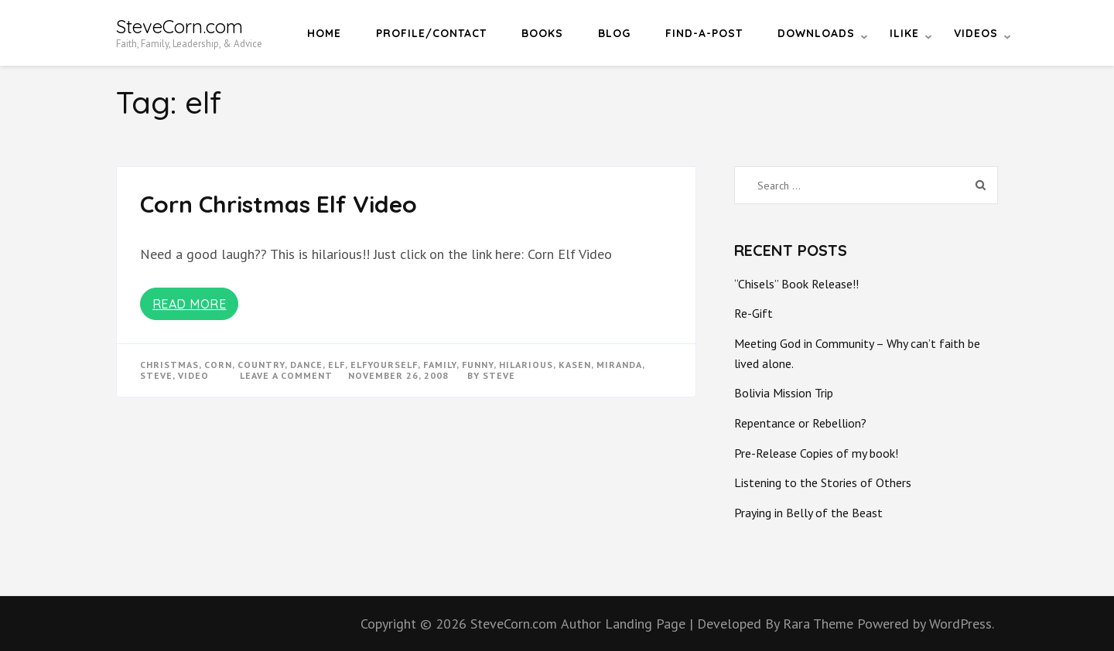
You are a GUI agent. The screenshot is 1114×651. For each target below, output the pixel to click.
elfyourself (384, 364)
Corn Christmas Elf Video (278, 204)
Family (439, 364)
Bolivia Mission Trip (783, 392)
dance (306, 364)
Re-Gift (753, 313)
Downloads (816, 33)
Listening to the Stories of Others (822, 482)
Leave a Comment (286, 375)
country (261, 364)
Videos (976, 33)
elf (336, 364)
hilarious (526, 364)
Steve (499, 375)
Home (324, 33)
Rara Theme (820, 623)
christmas (169, 364)
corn (218, 364)
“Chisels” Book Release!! (796, 283)
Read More (189, 304)
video (193, 375)
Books (542, 33)
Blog (614, 33)
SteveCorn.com (179, 26)
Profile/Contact (431, 33)
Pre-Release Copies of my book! (816, 453)
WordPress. (961, 623)
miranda (619, 364)
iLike (904, 33)
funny (478, 364)
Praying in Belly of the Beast (808, 512)
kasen (575, 364)
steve (156, 375)
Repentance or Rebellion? (800, 423)
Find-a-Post (704, 33)
